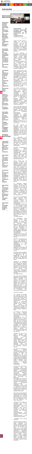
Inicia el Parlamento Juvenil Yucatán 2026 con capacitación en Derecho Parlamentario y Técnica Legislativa (5, 101)
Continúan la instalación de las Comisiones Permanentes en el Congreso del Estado (5, 176)
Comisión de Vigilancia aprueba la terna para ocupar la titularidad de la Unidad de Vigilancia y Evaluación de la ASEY (5, 81)
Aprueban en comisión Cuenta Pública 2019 (5, 206)
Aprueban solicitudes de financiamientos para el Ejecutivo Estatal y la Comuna (5, 146)
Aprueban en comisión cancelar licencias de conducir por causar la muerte (5, 161)
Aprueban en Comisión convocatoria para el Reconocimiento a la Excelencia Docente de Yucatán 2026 (5, 192)
